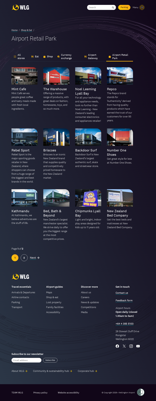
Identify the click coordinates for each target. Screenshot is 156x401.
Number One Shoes (116, 152)
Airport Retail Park (118, 56)
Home (15, 30)
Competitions (88, 307)
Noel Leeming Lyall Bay (85, 91)
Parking (124, 7)
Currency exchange (64, 56)
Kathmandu (20, 211)
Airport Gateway (91, 56)
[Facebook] (117, 346)
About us (86, 292)
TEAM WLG (17, 392)
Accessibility (53, 312)
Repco (111, 89)
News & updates (90, 302)
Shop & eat (52, 297)
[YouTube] (138, 346)
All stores (19, 56)
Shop (48, 56)
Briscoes (49, 150)
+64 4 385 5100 (125, 323)
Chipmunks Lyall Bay (88, 213)
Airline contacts (20, 297)
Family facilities (54, 307)
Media (84, 312)
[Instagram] (131, 346)
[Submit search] (113, 7)
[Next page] (34, 258)
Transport (17, 307)
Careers (85, 297)
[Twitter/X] (124, 346)
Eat (35, 56)
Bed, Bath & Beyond (52, 213)
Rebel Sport (20, 150)
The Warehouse (55, 89)
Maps (49, 292)
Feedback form (124, 300)
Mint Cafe (19, 89)
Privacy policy (40, 392)
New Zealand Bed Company (117, 213)
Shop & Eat (26, 30)
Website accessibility (68, 392)
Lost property (53, 302)
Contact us (122, 292)
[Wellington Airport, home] (20, 7)
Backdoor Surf (86, 150)
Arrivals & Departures (23, 292)
